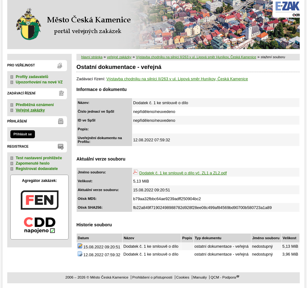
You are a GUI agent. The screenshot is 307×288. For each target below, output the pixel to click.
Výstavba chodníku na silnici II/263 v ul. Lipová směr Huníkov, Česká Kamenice (196, 57)
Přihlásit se (23, 134)
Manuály (200, 277)
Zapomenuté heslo (32, 163)
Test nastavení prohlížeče (39, 158)
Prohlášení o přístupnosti (152, 277)
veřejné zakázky (119, 57)
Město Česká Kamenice (72, 24)
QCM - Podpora (223, 277)
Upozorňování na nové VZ (39, 82)
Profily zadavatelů (32, 77)
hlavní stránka (92, 57)
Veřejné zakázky (30, 110)
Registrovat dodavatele (37, 169)
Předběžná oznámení (35, 105)
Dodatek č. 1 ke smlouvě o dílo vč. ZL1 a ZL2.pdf (183, 173)
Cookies (182, 277)
